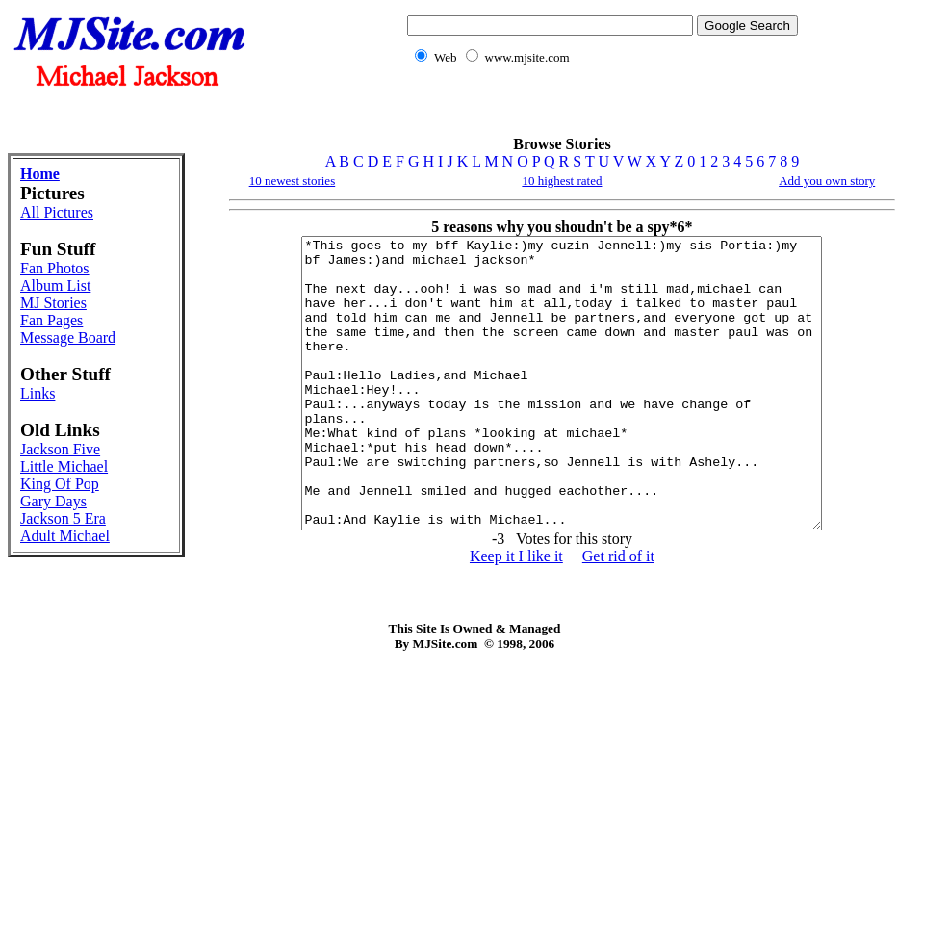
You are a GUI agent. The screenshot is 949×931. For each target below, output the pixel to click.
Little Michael (64, 466)
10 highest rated (562, 180)
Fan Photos (55, 268)
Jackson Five (60, 449)
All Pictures (56, 212)
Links (37, 393)
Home (40, 174)
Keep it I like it (516, 614)
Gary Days (53, 501)
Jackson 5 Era (63, 518)
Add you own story (827, 180)
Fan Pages (51, 320)
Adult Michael (65, 536)
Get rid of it (618, 614)
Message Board (67, 337)
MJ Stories (53, 303)
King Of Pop (59, 484)
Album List (55, 285)
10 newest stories (292, 180)
